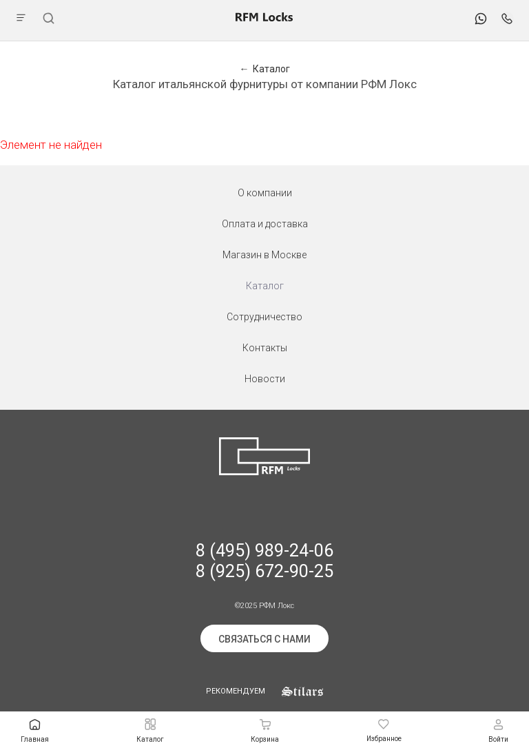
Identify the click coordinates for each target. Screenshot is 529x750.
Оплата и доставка (265, 223)
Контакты (264, 347)
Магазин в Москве (264, 254)
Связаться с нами (264, 639)
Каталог (265, 285)
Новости (265, 378)
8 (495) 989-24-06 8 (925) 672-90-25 (264, 561)
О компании (265, 192)
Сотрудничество (264, 316)
